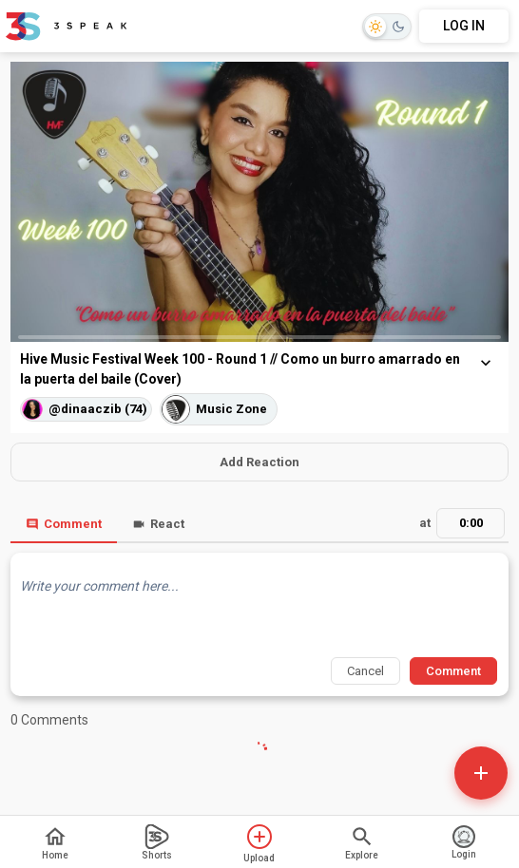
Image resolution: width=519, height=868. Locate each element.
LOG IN (464, 25)
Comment (64, 524)
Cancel (365, 671)
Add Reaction (259, 462)
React (158, 524)
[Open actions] (481, 773)
